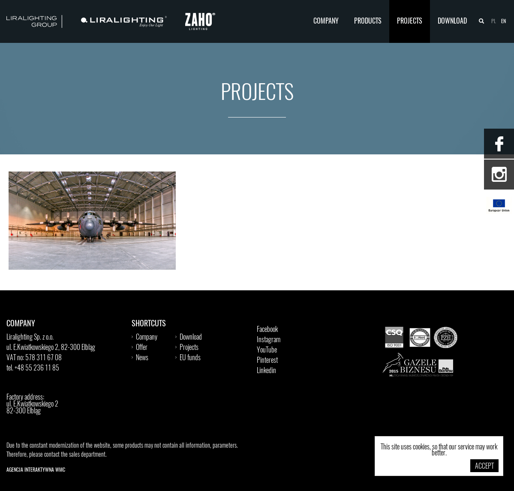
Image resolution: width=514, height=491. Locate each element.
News (142, 358)
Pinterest (267, 360)
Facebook (267, 329)
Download (452, 21)
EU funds (190, 358)
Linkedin (266, 370)
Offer (141, 347)
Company (326, 21)
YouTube (267, 350)
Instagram (268, 340)
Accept (484, 466)
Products (368, 21)
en (503, 21)
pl (493, 21)
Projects (409, 21)
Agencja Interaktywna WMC (35, 470)
